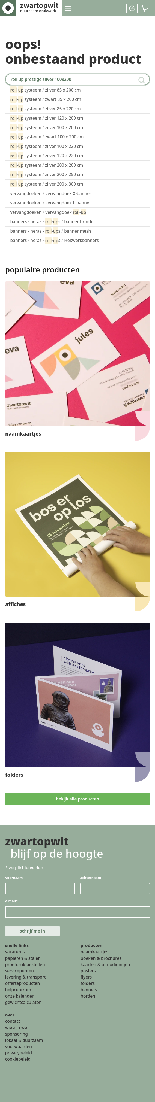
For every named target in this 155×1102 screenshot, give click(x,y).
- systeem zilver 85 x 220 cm (45, 108)
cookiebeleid (18, 1059)
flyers (86, 977)
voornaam (14, 877)
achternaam (90, 877)
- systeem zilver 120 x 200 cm (46, 118)
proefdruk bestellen (25, 965)
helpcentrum (18, 990)
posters (88, 971)
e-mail (11, 900)
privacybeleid (18, 1053)
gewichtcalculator (23, 1003)
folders (88, 984)
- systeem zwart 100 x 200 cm (47, 136)
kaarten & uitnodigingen (105, 965)
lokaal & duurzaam (24, 1041)
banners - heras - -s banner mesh (50, 230)
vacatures (15, 952)
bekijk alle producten (77, 799)
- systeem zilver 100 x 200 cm (46, 127)
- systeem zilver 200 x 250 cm (46, 174)
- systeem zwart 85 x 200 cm (45, 99)
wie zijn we (16, 1028)
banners (89, 990)
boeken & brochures (101, 958)
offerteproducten (22, 984)
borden (88, 997)
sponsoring (16, 1034)
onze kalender (19, 997)
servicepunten (19, 971)
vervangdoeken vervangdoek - (48, 212)
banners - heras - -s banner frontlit (52, 221)
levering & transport (25, 977)
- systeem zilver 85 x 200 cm (45, 89)
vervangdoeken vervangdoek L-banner (50, 203)
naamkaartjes (94, 952)
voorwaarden (18, 1047)
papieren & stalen (23, 958)
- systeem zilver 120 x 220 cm (46, 155)
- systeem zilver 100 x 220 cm (46, 146)
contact (12, 1022)
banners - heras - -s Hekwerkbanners (54, 240)
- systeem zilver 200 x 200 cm (46, 165)
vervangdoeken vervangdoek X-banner (50, 193)
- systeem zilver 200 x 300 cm (46, 184)
